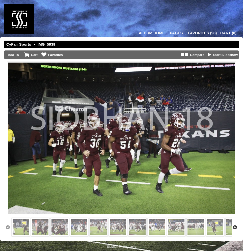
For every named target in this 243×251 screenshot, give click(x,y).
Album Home (152, 33)
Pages (176, 33)
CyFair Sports (18, 44)
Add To (13, 55)
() (202, 33)
